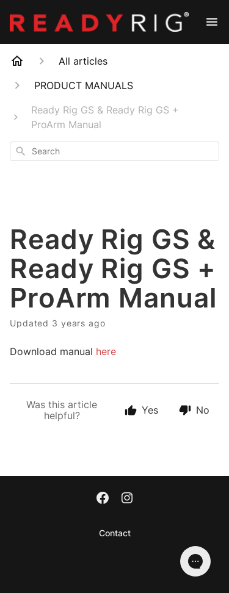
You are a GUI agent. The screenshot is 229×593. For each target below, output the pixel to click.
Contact (115, 533)
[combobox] (114, 151)
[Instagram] (127, 499)
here (106, 351)
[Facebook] (102, 499)
